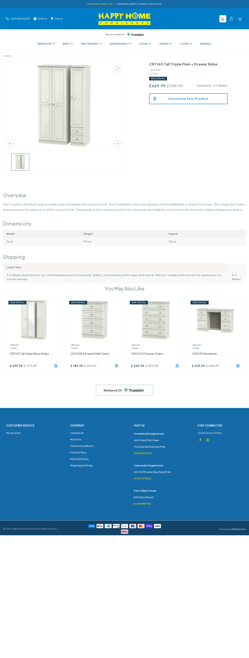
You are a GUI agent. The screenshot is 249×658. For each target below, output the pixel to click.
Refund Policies (79, 458)
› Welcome (155, 70)
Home (7, 56)
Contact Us (77, 432)
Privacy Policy (78, 452)
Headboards (120, 43)
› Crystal (153, 73)
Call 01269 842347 (18, 18)
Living (185, 43)
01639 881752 (142, 503)
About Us (75, 439)
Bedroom (45, 43)
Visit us (56, 18)
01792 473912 (142, 478)
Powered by (232, 529)
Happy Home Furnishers (24, 528)
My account (13, 432)
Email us (40, 18)
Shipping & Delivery (81, 465)
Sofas (144, 43)
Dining (165, 43)
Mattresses (90, 43)
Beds (67, 43)
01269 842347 (143, 453)
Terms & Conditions (81, 445)
